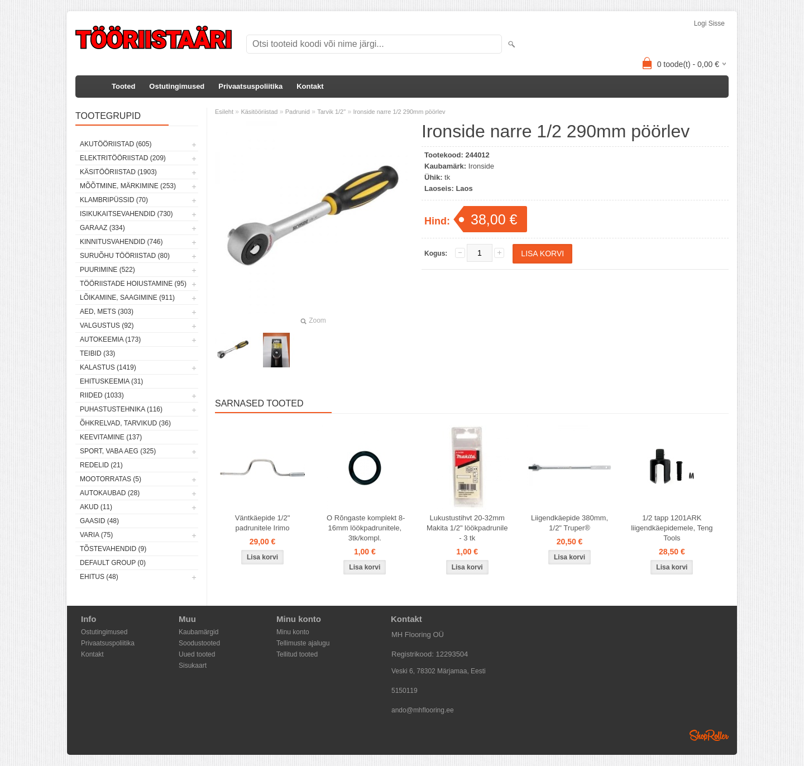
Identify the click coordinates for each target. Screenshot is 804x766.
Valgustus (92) (106, 325)
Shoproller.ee (709, 735)
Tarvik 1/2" (331, 111)
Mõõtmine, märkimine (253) (128, 186)
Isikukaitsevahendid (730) (126, 214)
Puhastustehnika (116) (121, 409)
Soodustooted (199, 643)
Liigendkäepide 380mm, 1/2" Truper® (569, 523)
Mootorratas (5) (110, 479)
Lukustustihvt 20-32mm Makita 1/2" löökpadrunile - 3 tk (467, 528)
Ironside (481, 166)
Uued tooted (197, 654)
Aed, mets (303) (106, 311)
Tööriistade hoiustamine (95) (133, 284)
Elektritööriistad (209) (123, 158)
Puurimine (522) (107, 270)
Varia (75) (96, 535)
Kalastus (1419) (108, 367)
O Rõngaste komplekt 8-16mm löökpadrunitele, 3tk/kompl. (364, 528)
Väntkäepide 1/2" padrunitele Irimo (262, 523)
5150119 (404, 691)
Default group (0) (113, 563)
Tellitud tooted (297, 654)
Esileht (224, 111)
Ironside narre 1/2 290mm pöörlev (399, 111)
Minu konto (292, 632)
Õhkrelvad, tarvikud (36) (125, 423)
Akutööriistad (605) (115, 144)
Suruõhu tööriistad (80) (125, 256)
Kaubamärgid (198, 632)
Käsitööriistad (259, 111)
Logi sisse (709, 23)
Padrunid (297, 111)
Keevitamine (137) (111, 437)
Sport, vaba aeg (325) (118, 451)
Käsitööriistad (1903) (118, 172)
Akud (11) (96, 507)
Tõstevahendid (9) (113, 549)
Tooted (123, 86)
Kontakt (309, 86)
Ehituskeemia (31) (111, 381)
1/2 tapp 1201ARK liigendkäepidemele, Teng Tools (671, 528)
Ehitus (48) (99, 577)
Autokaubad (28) (110, 493)
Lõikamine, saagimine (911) (127, 297)
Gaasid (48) (99, 521)
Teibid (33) (97, 353)
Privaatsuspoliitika (250, 86)
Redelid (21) (101, 465)
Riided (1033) (102, 395)
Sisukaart (193, 665)
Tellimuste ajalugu (302, 643)
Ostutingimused (176, 86)
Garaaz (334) (102, 228)
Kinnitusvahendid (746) (121, 242)
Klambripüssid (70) (114, 200)
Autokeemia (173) (110, 339)
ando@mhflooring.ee (422, 710)
